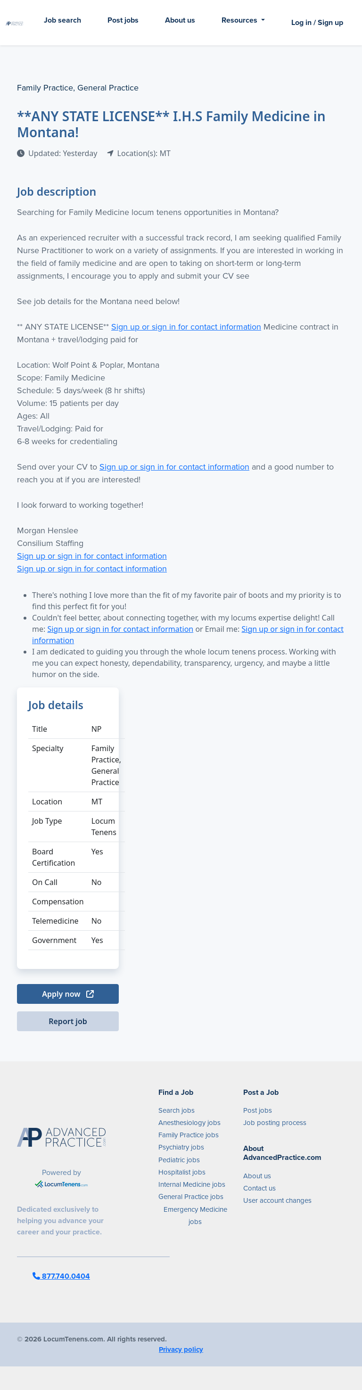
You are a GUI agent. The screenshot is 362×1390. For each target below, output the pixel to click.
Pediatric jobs (179, 1160)
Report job (68, 1021)
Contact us (259, 1188)
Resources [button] (240, 20)
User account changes (277, 1200)
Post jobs (123, 20)
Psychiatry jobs (181, 1147)
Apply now (67, 994)
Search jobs (176, 1110)
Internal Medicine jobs (191, 1184)
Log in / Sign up (317, 22)
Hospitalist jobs (182, 1172)
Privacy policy (181, 1349)
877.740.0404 (61, 1276)
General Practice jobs (190, 1196)
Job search (62, 20)
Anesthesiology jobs (189, 1122)
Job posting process (274, 1122)
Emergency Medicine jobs (195, 1215)
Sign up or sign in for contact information (186, 327)
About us (180, 20)
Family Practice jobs (188, 1135)
